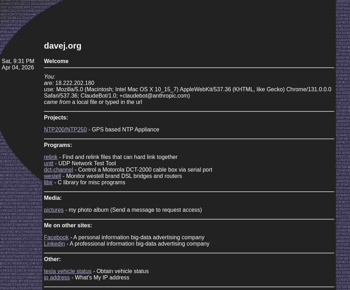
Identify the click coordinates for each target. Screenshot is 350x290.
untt (48, 163)
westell (52, 176)
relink (50, 157)
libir (48, 182)
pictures (54, 210)
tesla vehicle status (67, 271)
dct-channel (58, 170)
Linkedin (54, 244)
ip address (57, 277)
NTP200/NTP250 (65, 129)
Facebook (56, 237)
